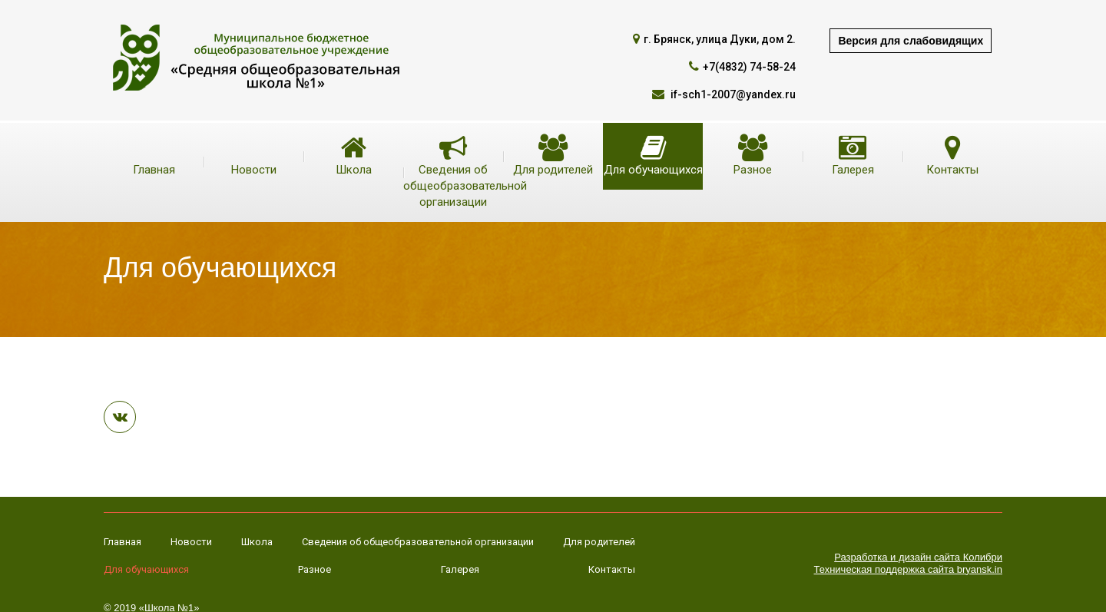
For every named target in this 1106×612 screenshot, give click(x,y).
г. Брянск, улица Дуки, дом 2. (720, 39)
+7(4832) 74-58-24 (749, 67)
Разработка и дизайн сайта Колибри (918, 557)
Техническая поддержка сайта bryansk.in (908, 569)
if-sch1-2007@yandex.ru (732, 94)
